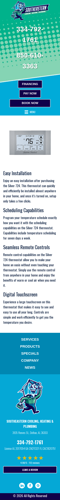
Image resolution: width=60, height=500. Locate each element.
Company (30, 360)
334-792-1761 (30, 442)
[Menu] (30, 112)
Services (30, 339)
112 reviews (34, 462)
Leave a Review (30, 469)
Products (30, 346)
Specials (30, 353)
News (30, 367)
